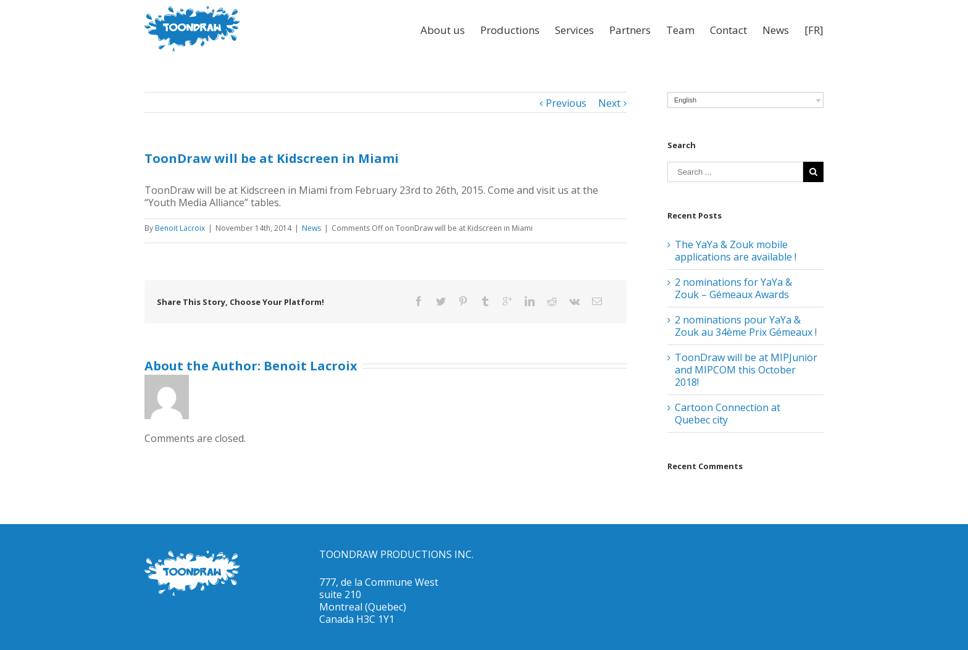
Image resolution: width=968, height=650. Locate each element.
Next (609, 103)
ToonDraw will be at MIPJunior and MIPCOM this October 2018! (746, 370)
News (775, 30)
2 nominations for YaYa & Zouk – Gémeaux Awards (733, 288)
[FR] (814, 30)
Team (680, 30)
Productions (510, 30)
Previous (566, 103)
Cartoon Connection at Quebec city (727, 414)
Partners (630, 30)
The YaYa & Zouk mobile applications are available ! (735, 251)
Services (574, 30)
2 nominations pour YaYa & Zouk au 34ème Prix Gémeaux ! (746, 326)
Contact (728, 30)
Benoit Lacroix (180, 228)
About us (442, 30)
